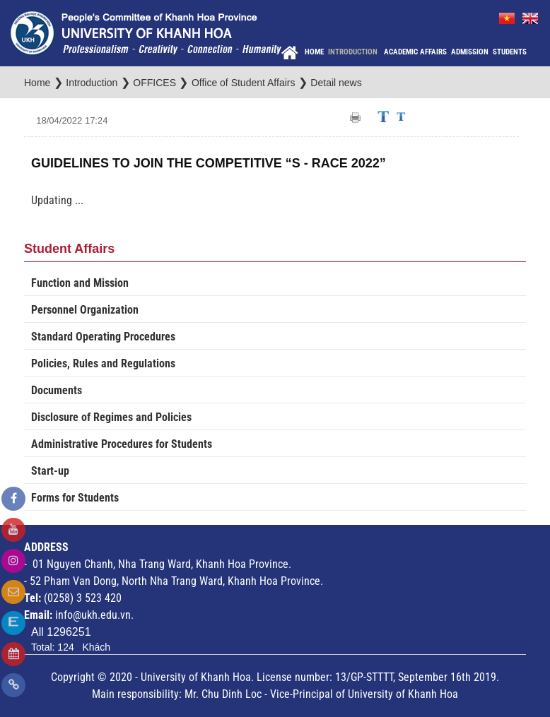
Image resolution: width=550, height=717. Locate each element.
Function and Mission (80, 283)
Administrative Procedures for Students (121, 444)
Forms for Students (75, 497)
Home (314, 52)
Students (510, 52)
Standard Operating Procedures (103, 336)
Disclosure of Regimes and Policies (111, 417)
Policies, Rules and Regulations (103, 363)
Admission (469, 52)
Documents (56, 390)
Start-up (50, 471)
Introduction (354, 52)
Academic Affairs (415, 52)
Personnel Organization (85, 309)
